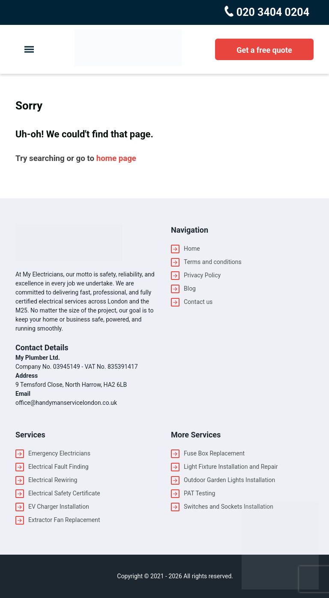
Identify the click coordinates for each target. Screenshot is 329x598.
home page (116, 158)
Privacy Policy (202, 275)
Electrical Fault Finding (58, 466)
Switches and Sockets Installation (228, 506)
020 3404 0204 (271, 12)
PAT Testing (199, 493)
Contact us (198, 301)
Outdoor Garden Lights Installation (229, 480)
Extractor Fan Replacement (64, 519)
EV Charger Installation (58, 506)
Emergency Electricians (59, 453)
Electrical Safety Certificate (64, 493)
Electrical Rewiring (52, 480)
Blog (190, 288)
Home (192, 248)
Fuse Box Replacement (214, 453)
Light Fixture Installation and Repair (231, 466)
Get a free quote (264, 50)
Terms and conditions (213, 261)
